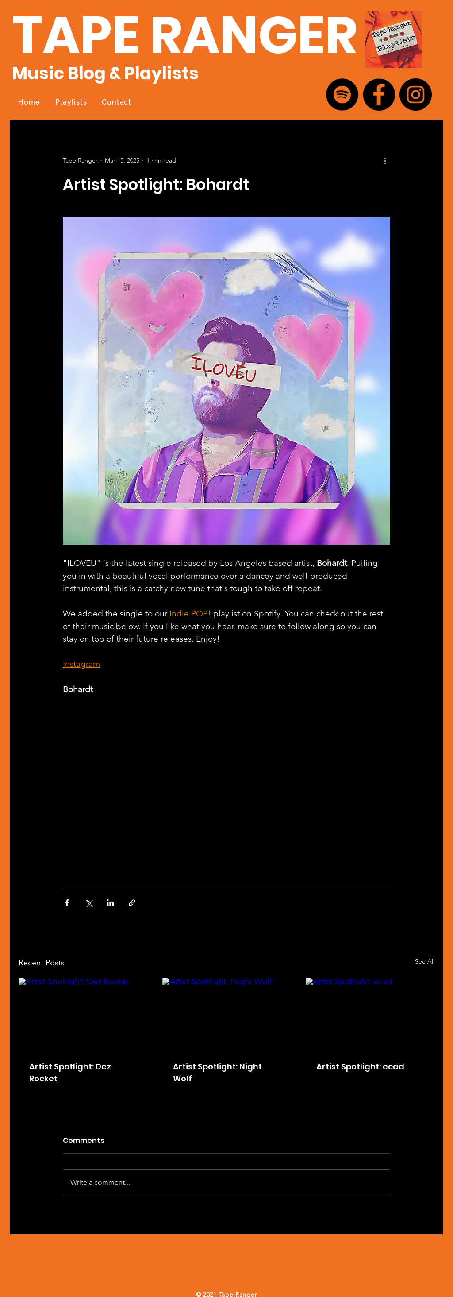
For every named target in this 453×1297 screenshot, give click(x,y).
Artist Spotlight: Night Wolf (217, 1072)
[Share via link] (132, 902)
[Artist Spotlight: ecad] (370, 1014)
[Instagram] (415, 94)
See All (424, 961)
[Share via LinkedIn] (110, 902)
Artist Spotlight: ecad (360, 1066)
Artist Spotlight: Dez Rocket (70, 1072)
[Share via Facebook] (67, 902)
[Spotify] (342, 94)
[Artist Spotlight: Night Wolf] (226, 1014)
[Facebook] (379, 94)
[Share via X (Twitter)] (88, 902)
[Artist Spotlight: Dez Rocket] (83, 1014)
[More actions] (385, 160)
